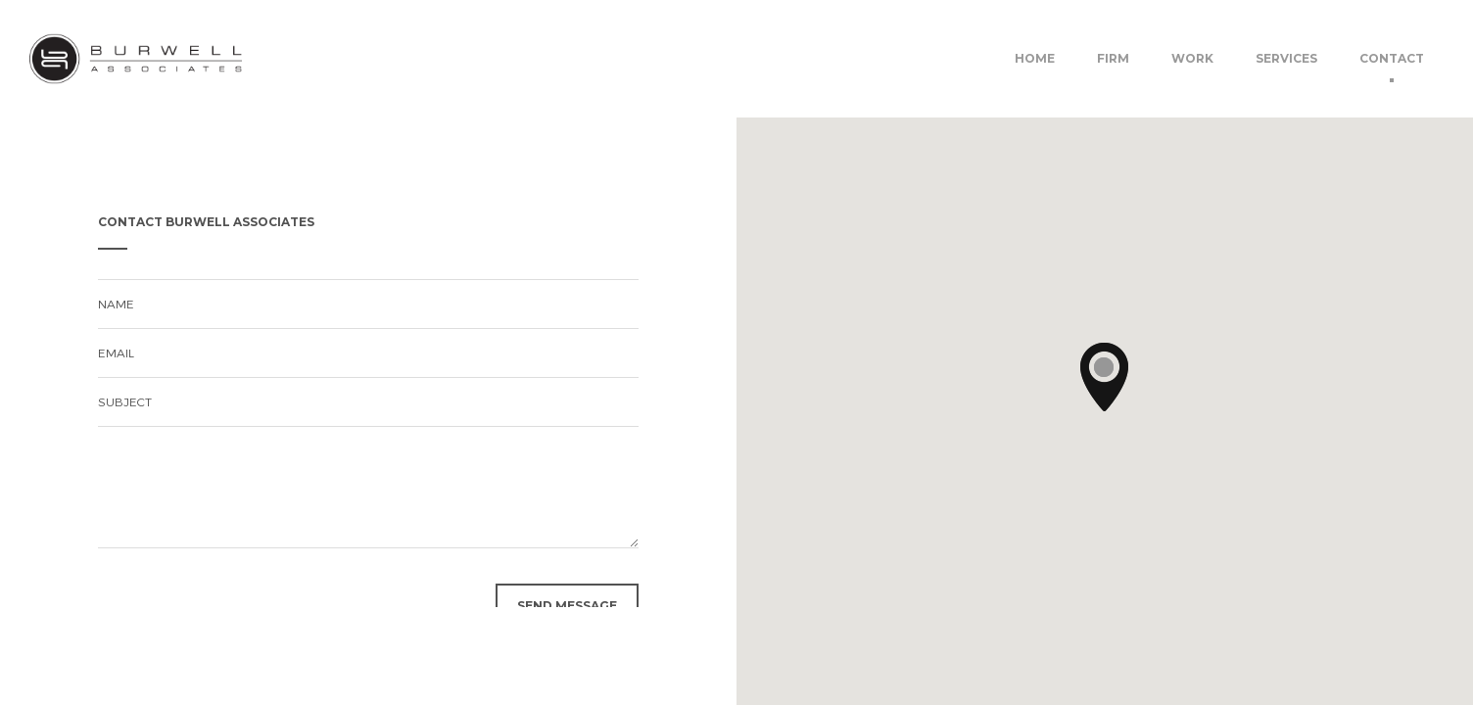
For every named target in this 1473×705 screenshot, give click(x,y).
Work (1192, 58)
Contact (1391, 58)
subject (125, 401)
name (116, 303)
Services (1286, 58)
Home (1035, 58)
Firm (1113, 58)
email (116, 352)
